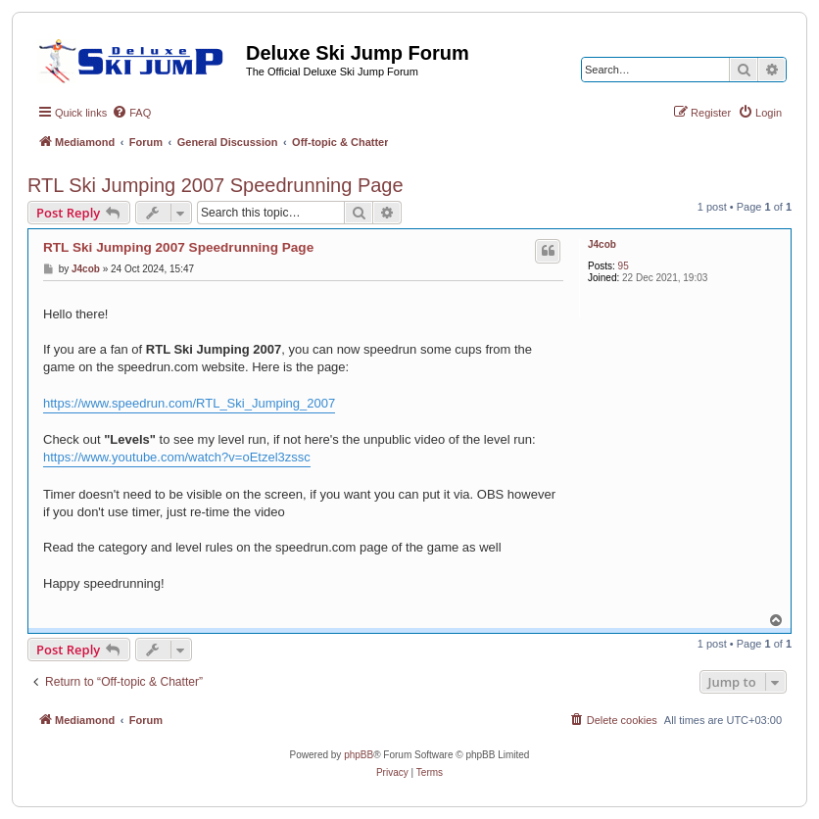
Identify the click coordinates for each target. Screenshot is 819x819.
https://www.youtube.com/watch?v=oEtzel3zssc (177, 457)
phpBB (358, 754)
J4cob (602, 244)
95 (623, 266)
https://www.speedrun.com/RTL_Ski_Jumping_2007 (189, 403)
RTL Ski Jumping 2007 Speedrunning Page (215, 185)
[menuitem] (131, 112)
